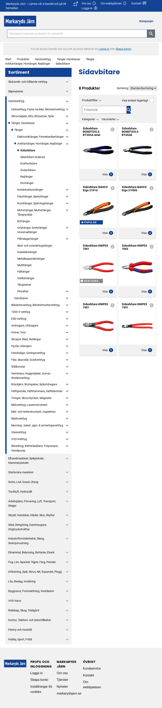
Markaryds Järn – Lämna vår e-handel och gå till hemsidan (42, 6)
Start (8, 59)
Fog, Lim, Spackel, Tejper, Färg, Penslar (32, 562)
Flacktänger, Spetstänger (32, 196)
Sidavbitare (63, 63)
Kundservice (92, 668)
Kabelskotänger (27, 252)
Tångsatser (24, 284)
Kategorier (88, 119)
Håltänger (23, 271)
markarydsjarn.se (69, 693)
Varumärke (108, 119)
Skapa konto (39, 679)
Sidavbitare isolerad (32, 157)
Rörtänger (23, 221)
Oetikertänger (25, 278)
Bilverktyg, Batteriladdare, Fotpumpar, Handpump (34, 448)
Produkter (23, 59)
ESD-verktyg (18, 318)
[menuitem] (147, 21)
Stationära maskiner (21, 472)
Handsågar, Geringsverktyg (28, 353)
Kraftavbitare (28, 163)
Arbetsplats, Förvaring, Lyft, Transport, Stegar (32, 503)
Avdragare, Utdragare (24, 325)
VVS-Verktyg (19, 439)
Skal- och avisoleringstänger (34, 245)
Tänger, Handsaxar (68, 59)
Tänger (90, 59)
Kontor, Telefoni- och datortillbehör (29, 620)
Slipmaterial (15, 91)
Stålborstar (18, 366)
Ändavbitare (28, 170)
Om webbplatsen (114, 3)
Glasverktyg (18, 432)
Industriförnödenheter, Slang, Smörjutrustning (26, 541)
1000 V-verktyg (20, 311)
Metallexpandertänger (31, 258)
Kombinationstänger (30, 189)
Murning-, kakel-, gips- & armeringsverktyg (37, 425)
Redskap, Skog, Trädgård (23, 610)
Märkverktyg (19, 418)
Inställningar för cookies (41, 689)
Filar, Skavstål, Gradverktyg (28, 359)
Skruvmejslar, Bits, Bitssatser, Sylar (32, 116)
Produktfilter (90, 100)
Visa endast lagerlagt (138, 100)
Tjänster (62, 679)
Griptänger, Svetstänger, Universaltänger (32, 230)
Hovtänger (27, 183)
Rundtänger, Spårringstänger (35, 203)
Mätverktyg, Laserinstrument (29, 404)
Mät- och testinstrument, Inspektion (33, 411)
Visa (108, 174)
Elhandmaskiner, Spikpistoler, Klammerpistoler (26, 460)
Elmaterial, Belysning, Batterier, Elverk (31, 552)
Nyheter (62, 686)
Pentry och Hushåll (20, 629)
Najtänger (26, 176)
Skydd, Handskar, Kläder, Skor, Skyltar (31, 515)
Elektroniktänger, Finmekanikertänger (40, 136)
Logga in (36, 673)
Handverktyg (43, 59)
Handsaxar (21, 298)
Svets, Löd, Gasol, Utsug (23, 482)
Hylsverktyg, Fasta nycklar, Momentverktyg (38, 109)
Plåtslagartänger (27, 238)
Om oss (89, 3)
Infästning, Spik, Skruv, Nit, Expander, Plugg (35, 571)
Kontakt (139, 3)
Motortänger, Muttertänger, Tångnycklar (34, 212)
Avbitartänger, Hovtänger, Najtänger (27, 63)
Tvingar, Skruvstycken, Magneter (31, 398)
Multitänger (24, 265)
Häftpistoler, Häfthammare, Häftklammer (37, 391)
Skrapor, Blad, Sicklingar (26, 339)
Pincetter (23, 291)
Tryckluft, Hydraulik (20, 491)
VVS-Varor (14, 600)
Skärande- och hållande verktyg (27, 81)
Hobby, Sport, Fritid (20, 639)
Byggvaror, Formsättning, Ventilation (31, 591)
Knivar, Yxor (18, 332)
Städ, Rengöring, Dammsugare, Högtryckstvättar (27, 527)
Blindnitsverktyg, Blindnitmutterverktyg (35, 305)
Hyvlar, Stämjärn (21, 346)
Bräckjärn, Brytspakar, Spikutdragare (34, 384)
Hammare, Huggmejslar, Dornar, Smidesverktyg (31, 375)
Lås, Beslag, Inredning (22, 581)
